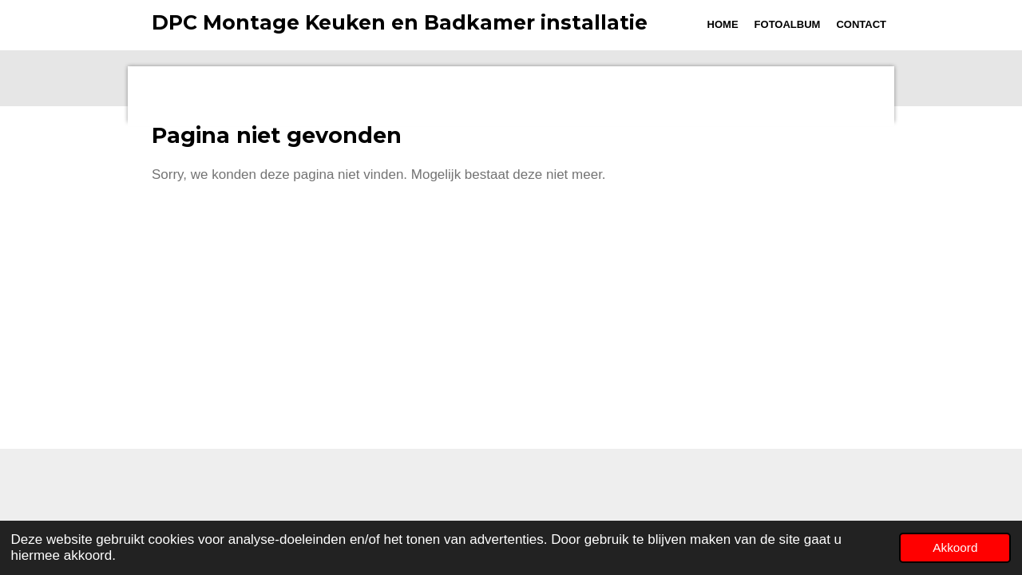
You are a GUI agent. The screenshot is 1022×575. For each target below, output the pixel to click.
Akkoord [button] (955, 547)
